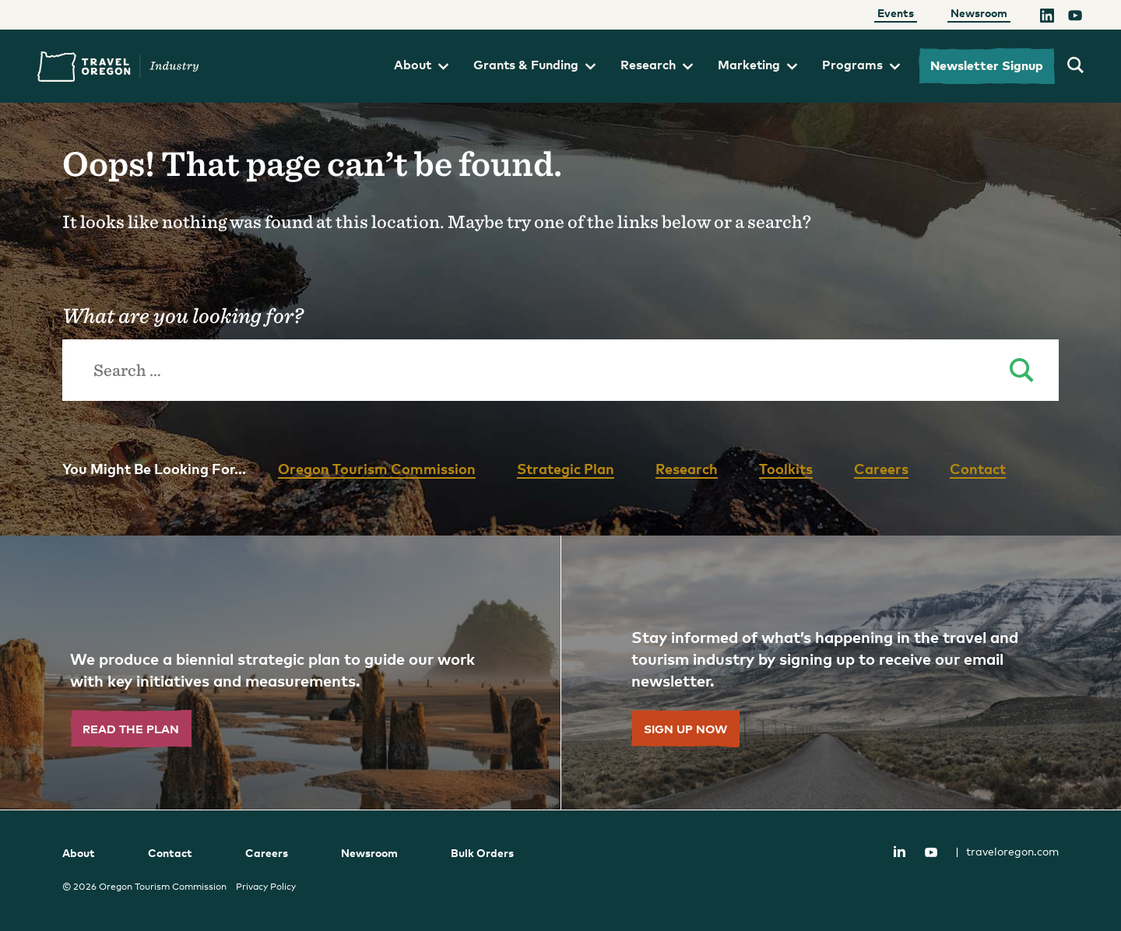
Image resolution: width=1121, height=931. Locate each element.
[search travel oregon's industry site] (1075, 66)
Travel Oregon (118, 66)
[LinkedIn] (1047, 18)
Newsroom (979, 12)
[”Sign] (840, 673)
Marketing (757, 64)
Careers (881, 468)
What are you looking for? (182, 315)
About (421, 64)
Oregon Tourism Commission (377, 468)
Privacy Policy (266, 886)
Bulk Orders (482, 852)
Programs (861, 64)
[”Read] (280, 673)
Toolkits (786, 468)
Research (656, 64)
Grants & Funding (534, 64)
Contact (978, 468)
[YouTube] (1075, 18)
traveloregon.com (1007, 851)
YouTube (931, 852)
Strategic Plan (565, 468)
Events (895, 12)
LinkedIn (899, 851)
